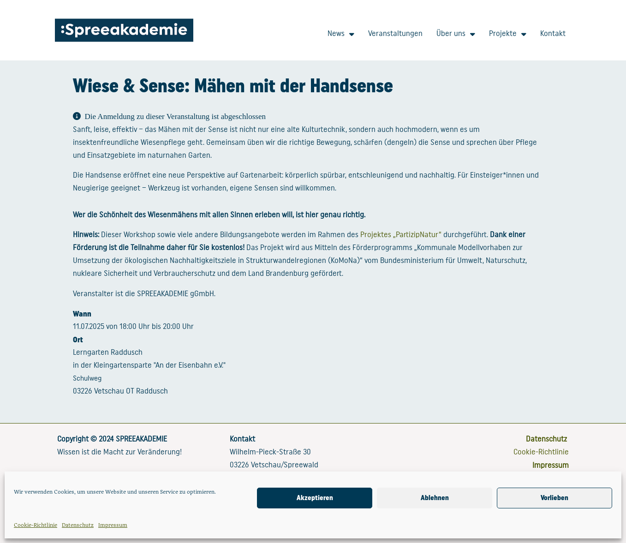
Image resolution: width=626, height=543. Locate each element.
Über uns (455, 33)
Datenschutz (78, 524)
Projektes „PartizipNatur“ (400, 235)
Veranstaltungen (395, 33)
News (341, 33)
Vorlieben (554, 498)
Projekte (507, 33)
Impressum (112, 524)
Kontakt (553, 33)
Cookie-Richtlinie (35, 524)
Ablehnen (435, 498)
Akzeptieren (315, 498)
